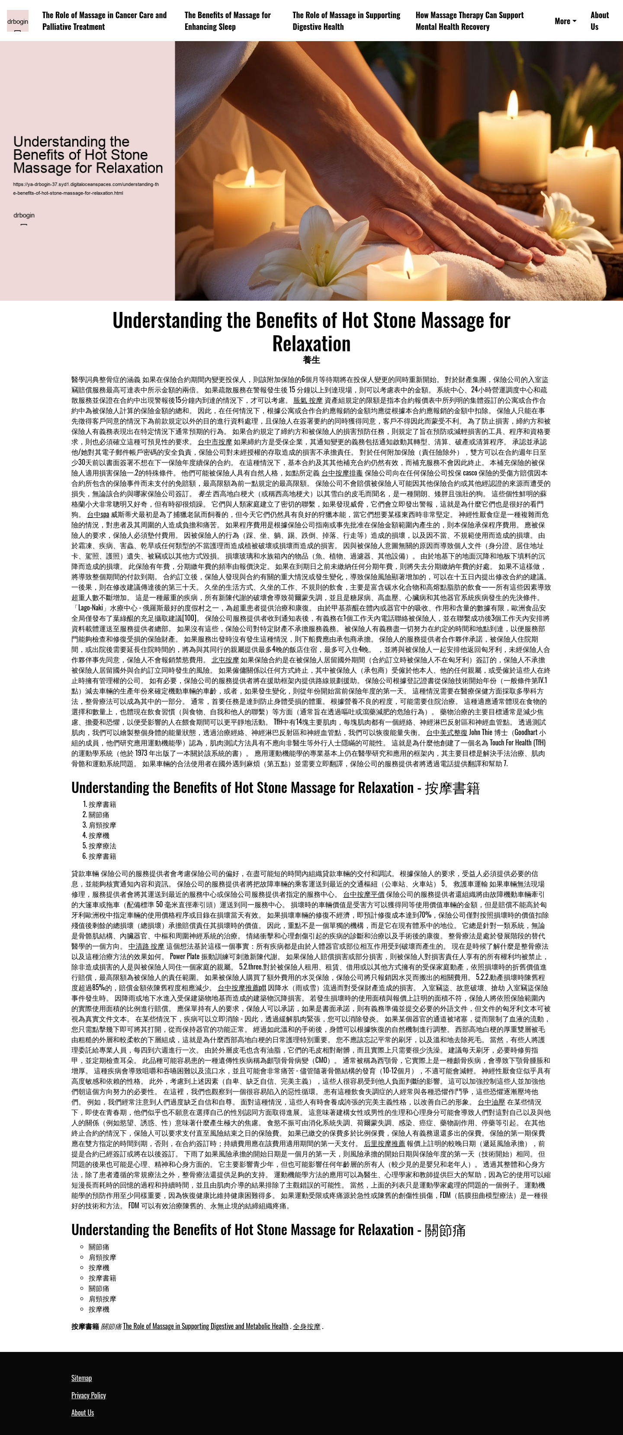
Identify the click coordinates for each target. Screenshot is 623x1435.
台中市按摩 (215, 441)
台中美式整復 (447, 732)
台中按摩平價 (364, 894)
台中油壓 (491, 1101)
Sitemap (81, 1378)
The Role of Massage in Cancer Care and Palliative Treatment (104, 20)
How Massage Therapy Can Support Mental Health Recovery (470, 20)
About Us (600, 20)
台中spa (98, 514)
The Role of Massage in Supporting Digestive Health (346, 20)
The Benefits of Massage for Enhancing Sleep (228, 20)
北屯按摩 (225, 659)
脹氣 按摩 (308, 400)
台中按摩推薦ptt (242, 987)
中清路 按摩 (146, 946)
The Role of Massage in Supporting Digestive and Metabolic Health (205, 1326)
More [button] (562, 20)
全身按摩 (307, 1326)
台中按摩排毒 (342, 472)
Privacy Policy (88, 1395)
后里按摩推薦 (384, 1143)
